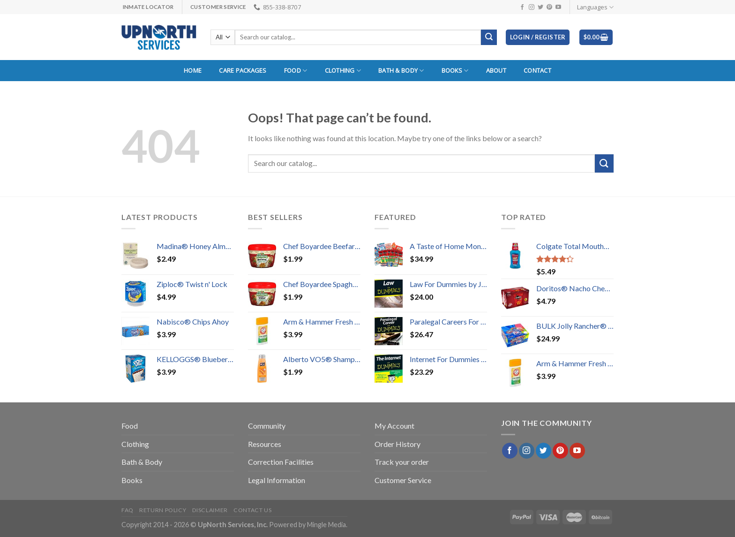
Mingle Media (326, 525)
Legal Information (276, 480)
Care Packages (242, 70)
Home (193, 70)
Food (295, 70)
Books (455, 70)
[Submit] (604, 163)
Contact (537, 70)
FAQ (127, 510)
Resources (264, 443)
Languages (595, 7)
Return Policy (162, 510)
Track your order (402, 461)
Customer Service (403, 480)
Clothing (343, 70)
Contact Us (252, 510)
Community (266, 425)
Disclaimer (210, 510)
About (496, 70)
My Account (394, 425)
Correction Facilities (281, 461)
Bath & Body (401, 70)
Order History (397, 443)
